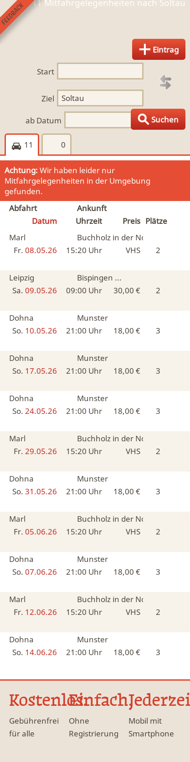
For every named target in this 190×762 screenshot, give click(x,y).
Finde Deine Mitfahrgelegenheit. (95, 24)
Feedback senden (22, 22)
